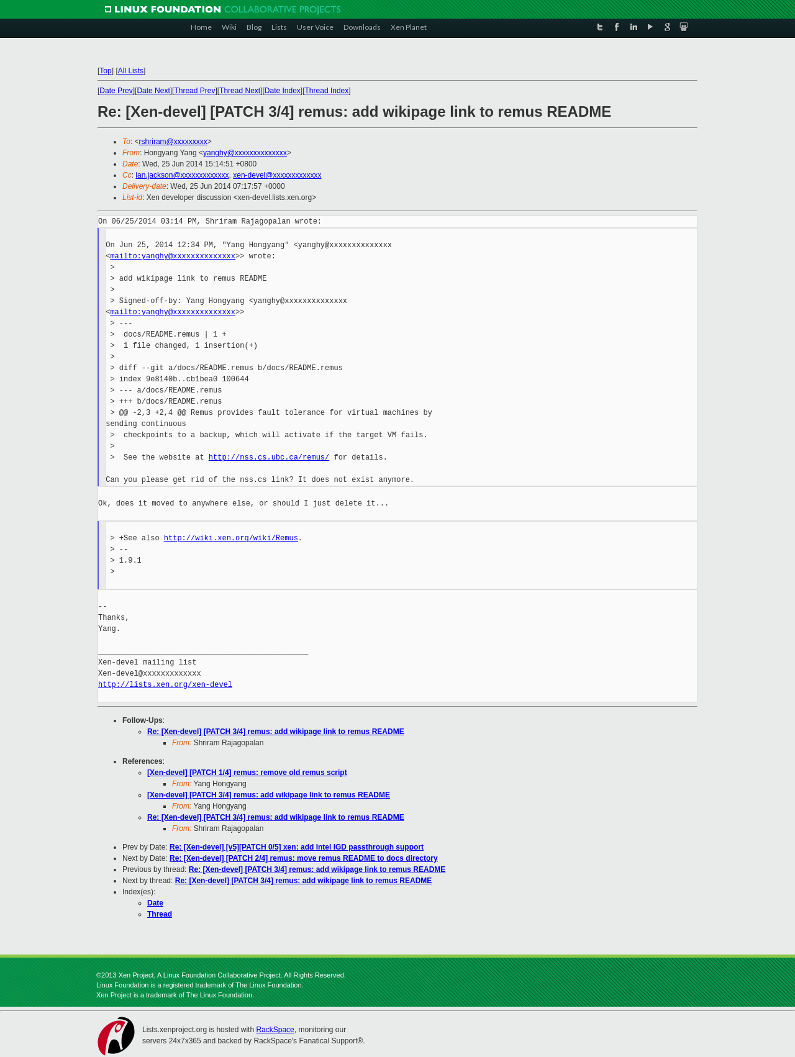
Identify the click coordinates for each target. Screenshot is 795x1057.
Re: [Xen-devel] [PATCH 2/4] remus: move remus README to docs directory (304, 858)
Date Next (153, 90)
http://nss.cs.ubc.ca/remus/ (269, 457)
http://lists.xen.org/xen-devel (165, 684)
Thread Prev (194, 90)
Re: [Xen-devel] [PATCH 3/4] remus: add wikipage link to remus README (275, 731)
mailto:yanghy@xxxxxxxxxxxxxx (172, 256)
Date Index (283, 90)
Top (105, 70)
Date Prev (115, 90)
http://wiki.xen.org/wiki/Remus (231, 538)
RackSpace (275, 1029)
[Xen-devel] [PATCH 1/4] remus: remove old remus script (247, 772)
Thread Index (327, 90)
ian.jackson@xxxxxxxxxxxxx (182, 175)
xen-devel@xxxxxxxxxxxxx (277, 175)
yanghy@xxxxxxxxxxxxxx (245, 152)
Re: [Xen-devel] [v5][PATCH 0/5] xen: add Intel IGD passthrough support (297, 847)
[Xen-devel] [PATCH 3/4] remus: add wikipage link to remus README (268, 795)
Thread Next (239, 90)
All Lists (130, 70)
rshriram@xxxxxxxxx (173, 141)
